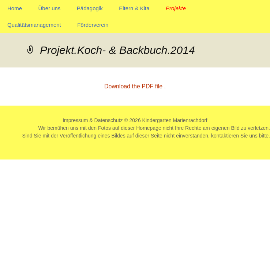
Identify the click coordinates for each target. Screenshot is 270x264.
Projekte (176, 8)
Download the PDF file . (135, 86)
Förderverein (92, 25)
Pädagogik (90, 8)
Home (14, 8)
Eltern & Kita (134, 8)
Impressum (75, 120)
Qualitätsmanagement (34, 25)
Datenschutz (108, 120)
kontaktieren (225, 136)
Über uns (49, 8)
